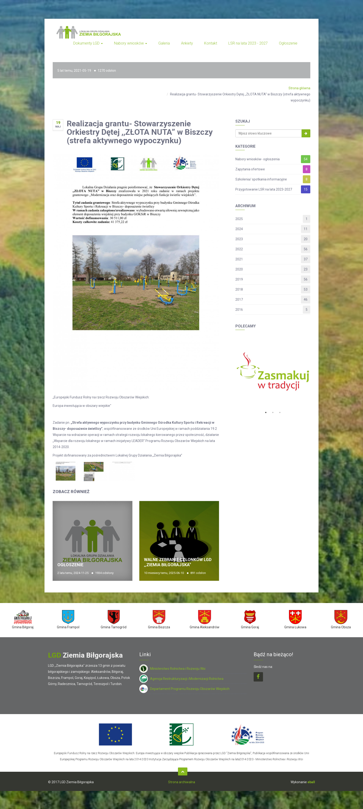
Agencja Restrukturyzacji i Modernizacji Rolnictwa (181, 678)
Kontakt (210, 43)
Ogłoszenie (288, 43)
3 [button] (280, 412)
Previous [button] (232, 371)
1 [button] (265, 412)
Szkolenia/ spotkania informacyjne (261, 179)
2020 (239, 269)
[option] (272, 371)
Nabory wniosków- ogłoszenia (257, 159)
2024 (239, 229)
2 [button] (272, 412)
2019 (239, 279)
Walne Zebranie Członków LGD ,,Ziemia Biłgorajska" (177, 562)
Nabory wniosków (130, 43)
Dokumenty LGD (88, 43)
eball (311, 782)
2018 (239, 289)
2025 (239, 219)
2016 (239, 309)
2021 (239, 259)
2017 (239, 299)
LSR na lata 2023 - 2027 (248, 43)
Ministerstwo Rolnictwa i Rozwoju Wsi (172, 668)
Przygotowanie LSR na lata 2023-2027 (263, 189)
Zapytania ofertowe (250, 169)
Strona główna (299, 88)
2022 (239, 249)
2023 (239, 239)
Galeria (164, 43)
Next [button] (313, 371)
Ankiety (187, 43)
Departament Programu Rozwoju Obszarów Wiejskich (184, 689)
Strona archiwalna (181, 782)
